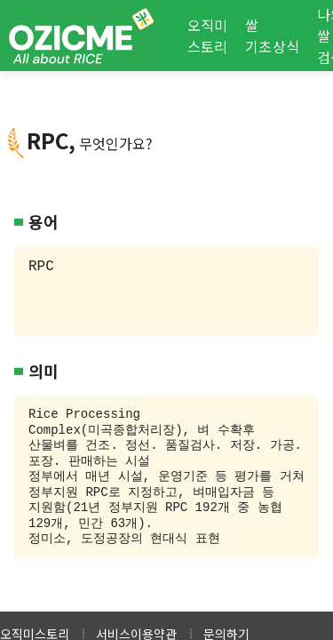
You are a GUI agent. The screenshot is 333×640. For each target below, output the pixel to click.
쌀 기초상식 (272, 35)
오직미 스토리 (207, 35)
